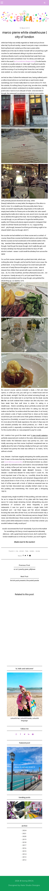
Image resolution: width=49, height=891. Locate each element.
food (26, 551)
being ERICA (27, 881)
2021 (24, 833)
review (38, 551)
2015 (24, 851)
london (32, 551)
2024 (24, 830)
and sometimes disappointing (24, 61)
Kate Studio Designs (30, 885)
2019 (24, 839)
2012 (24, 860)
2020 (24, 836)
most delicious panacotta (13, 462)
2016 (24, 848)
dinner (22, 551)
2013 (24, 857)
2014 (24, 854)
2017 (24, 845)
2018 (24, 842)
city (17, 551)
